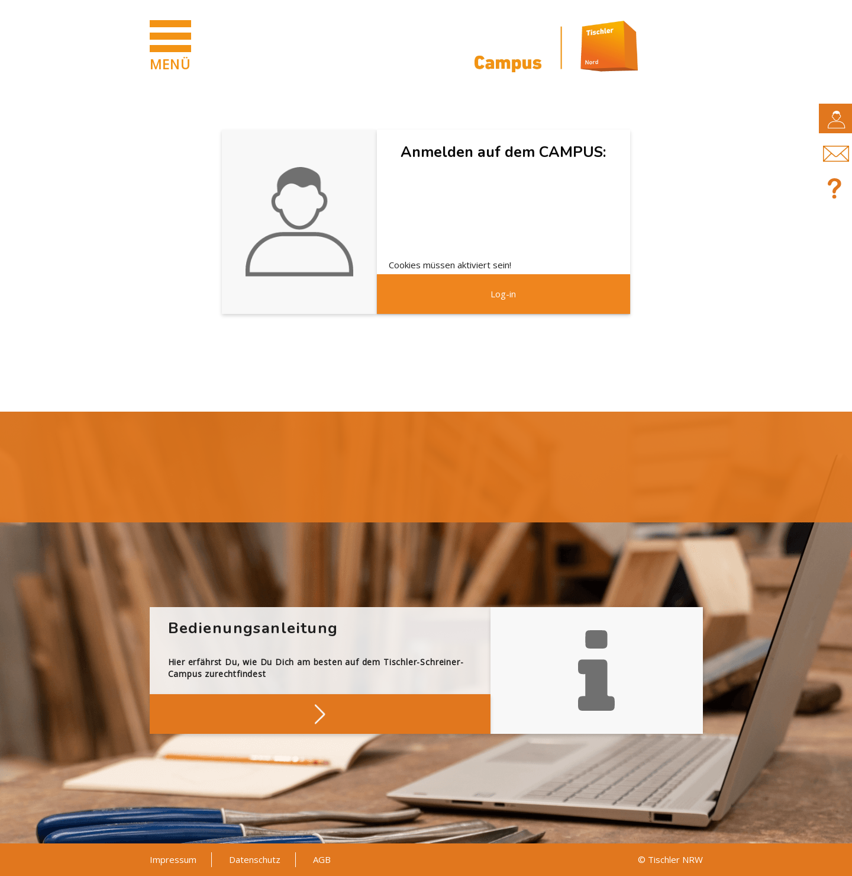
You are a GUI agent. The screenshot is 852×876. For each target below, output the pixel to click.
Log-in (503, 294)
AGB (322, 859)
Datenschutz (254, 859)
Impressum (173, 859)
